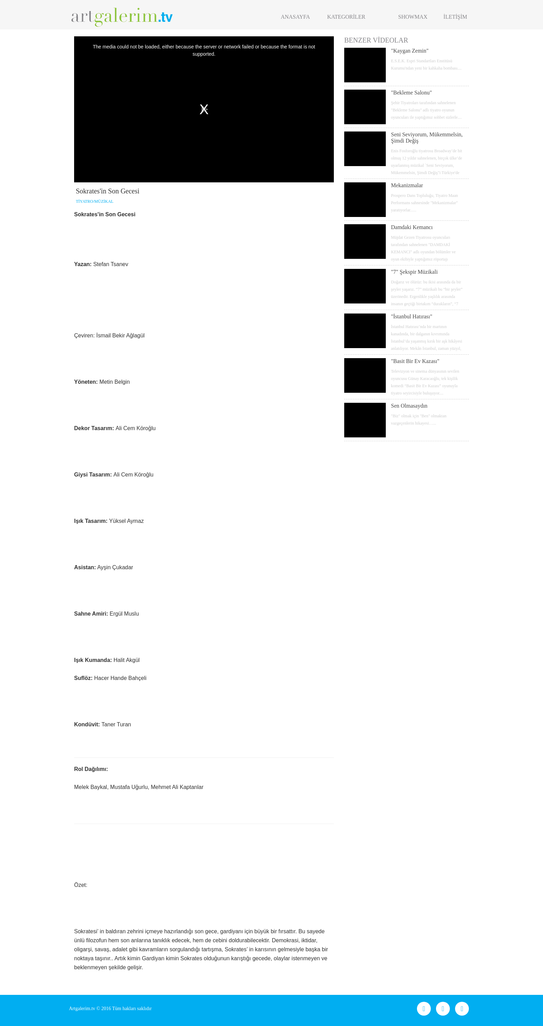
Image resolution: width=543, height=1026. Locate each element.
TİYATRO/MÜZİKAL (95, 201)
